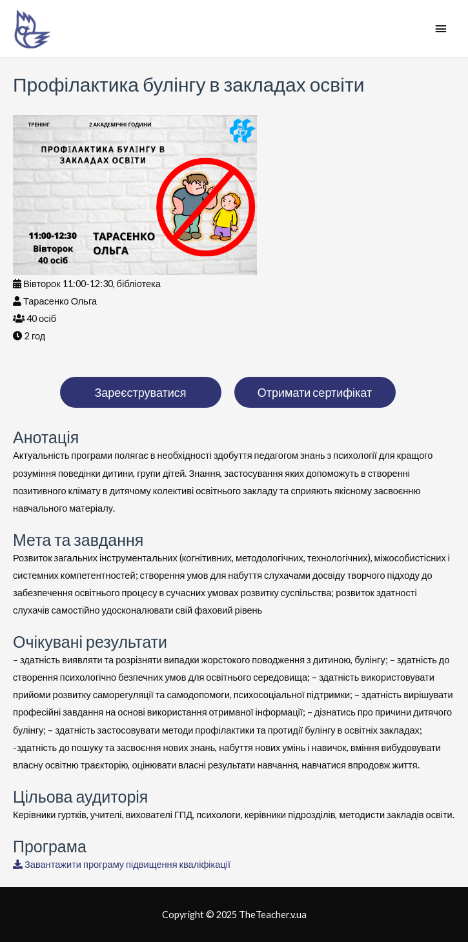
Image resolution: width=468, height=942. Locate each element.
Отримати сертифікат (315, 392)
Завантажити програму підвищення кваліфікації (121, 864)
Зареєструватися (140, 392)
